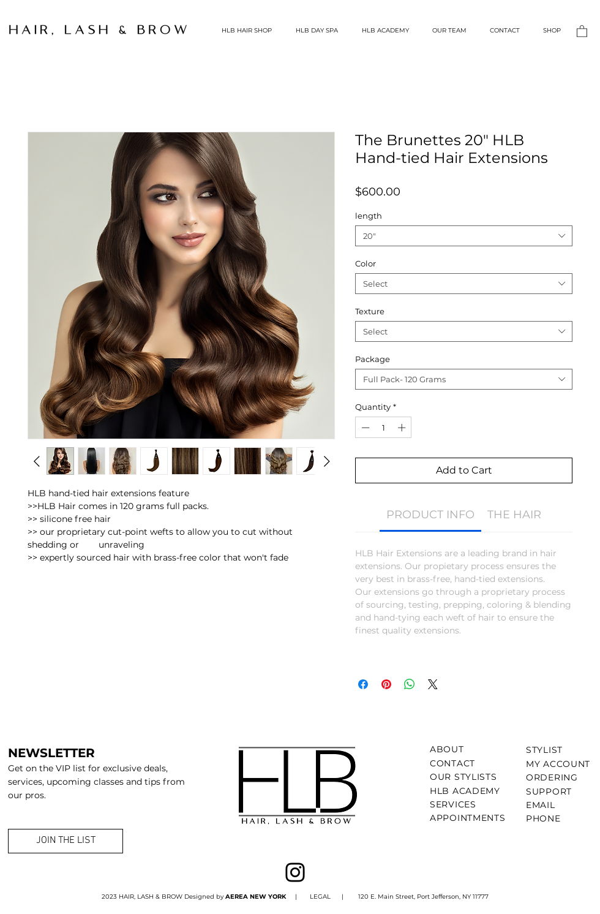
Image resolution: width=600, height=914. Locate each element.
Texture (369, 311)
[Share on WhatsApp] (409, 684)
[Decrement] (364, 427)
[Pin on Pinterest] (386, 684)
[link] (430, 514)
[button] (582, 31)
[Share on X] (433, 684)
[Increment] (403, 427)
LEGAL (319, 897)
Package (372, 359)
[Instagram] (295, 872)
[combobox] (463, 235)
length (368, 216)
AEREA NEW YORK (256, 897)
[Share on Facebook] (363, 684)
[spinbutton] (384, 427)
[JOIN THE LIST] (65, 841)
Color (365, 263)
